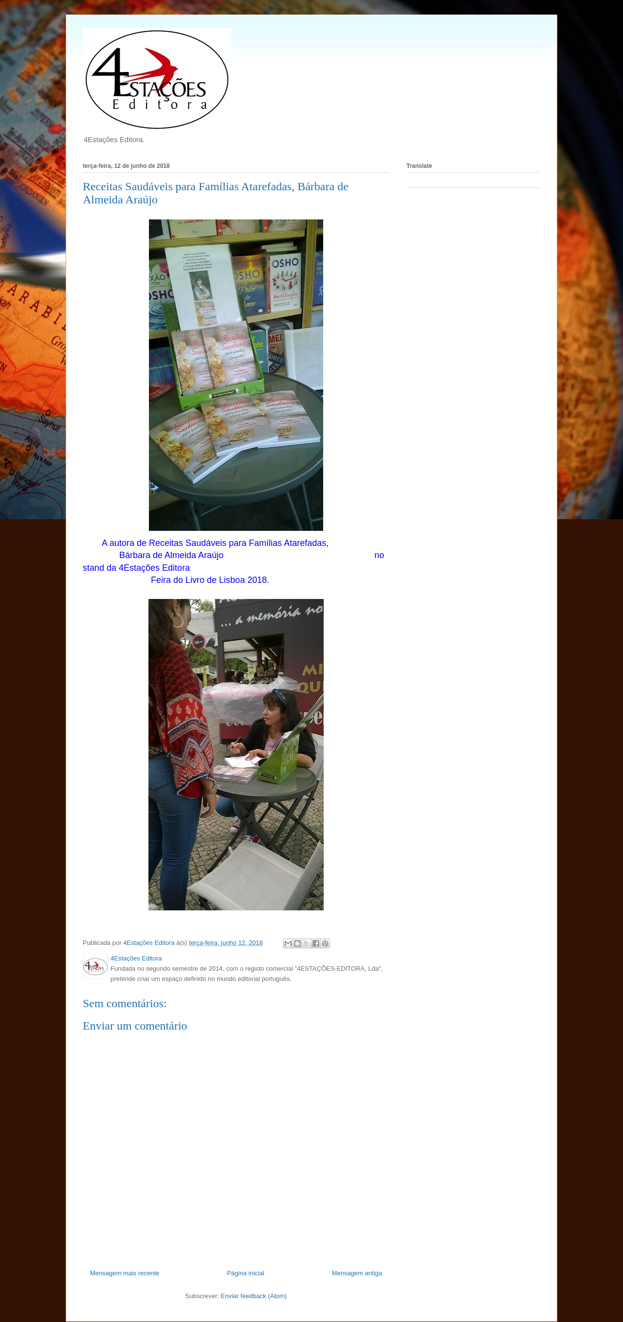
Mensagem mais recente (124, 1273)
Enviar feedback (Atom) (254, 1296)
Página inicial (245, 1273)
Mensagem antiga (357, 1273)
